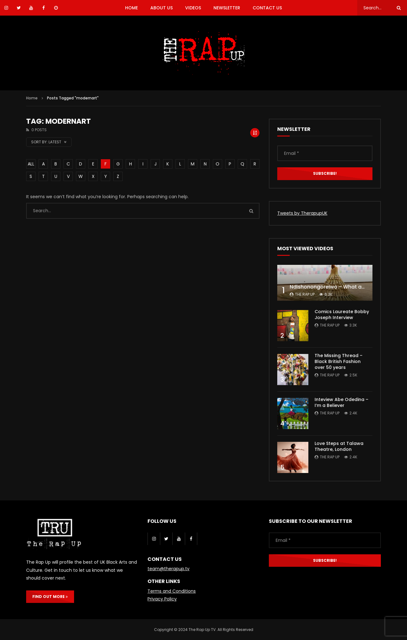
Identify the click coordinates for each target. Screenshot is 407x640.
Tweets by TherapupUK (302, 213)
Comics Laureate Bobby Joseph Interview (342, 314)
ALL (31, 164)
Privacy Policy (162, 599)
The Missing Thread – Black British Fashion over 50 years (339, 361)
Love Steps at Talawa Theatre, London (339, 446)
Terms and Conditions (171, 591)
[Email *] (324, 153)
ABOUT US (161, 8)
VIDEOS (193, 8)
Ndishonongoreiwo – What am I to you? (339, 286)
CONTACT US (267, 8)
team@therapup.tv (168, 569)
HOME (131, 8)
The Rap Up (305, 294)
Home (32, 98)
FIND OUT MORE (50, 596)
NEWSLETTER (226, 8)
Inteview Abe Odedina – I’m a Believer (341, 402)
